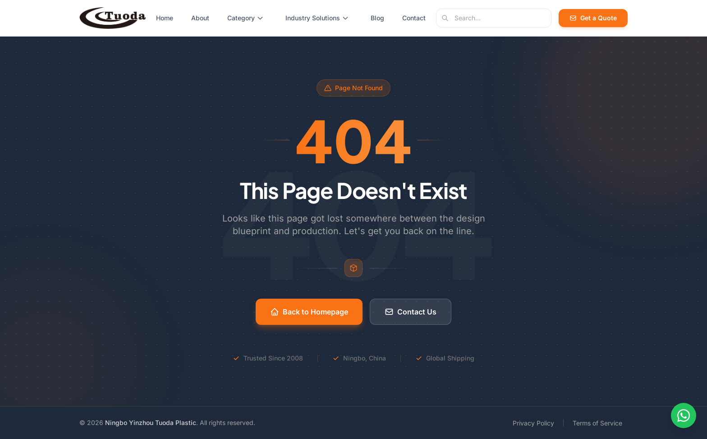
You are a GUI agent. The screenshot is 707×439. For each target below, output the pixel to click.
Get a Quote (593, 18)
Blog (377, 18)
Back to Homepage (309, 311)
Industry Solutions (317, 18)
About (200, 18)
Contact (414, 18)
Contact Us (410, 311)
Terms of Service (597, 423)
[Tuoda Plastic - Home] (112, 18)
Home (164, 18)
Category (245, 18)
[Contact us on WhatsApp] (683, 415)
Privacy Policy (533, 423)
